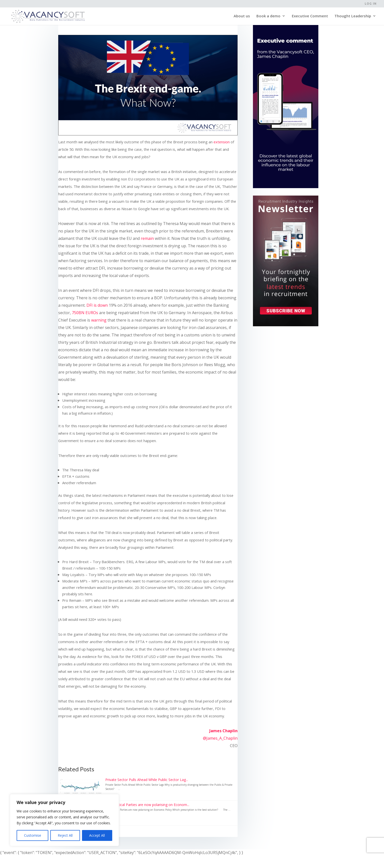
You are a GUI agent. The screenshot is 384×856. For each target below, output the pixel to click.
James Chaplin (223, 730)
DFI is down (97, 305)
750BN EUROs (85, 312)
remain (147, 238)
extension (222, 141)
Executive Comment (310, 17)
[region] (64, 820)
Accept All (97, 835)
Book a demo (268, 17)
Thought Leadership (352, 17)
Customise (32, 835)
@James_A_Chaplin (220, 738)
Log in (371, 3)
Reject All (65, 835)
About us (242, 17)
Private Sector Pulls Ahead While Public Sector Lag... (146, 779)
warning (99, 320)
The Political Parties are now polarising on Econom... (147, 804)
